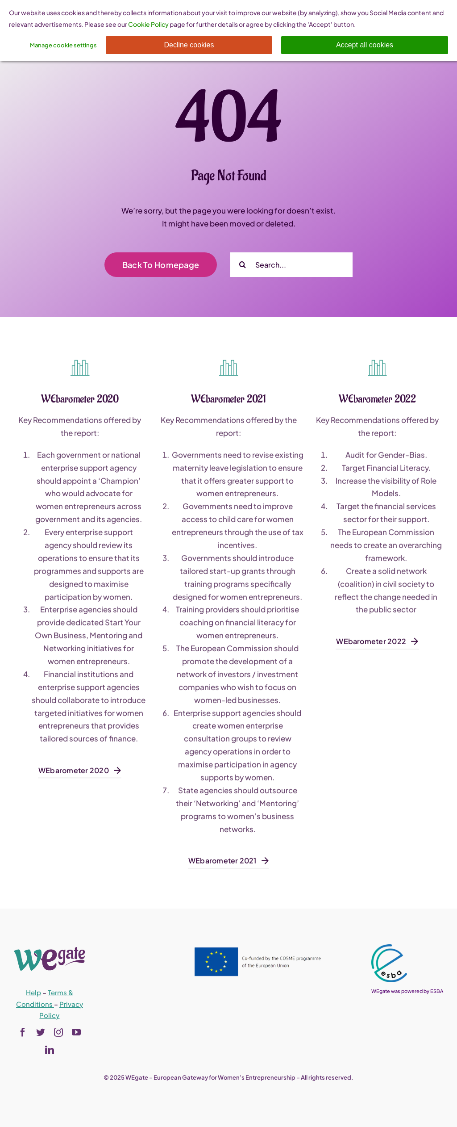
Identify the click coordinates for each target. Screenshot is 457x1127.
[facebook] (22, 1032)
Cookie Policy (148, 24)
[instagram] (58, 1032)
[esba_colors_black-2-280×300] (389, 948)
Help (33, 992)
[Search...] (291, 264)
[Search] (242, 264)
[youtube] (76, 1032)
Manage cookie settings (63, 45)
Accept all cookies (364, 45)
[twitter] (40, 1032)
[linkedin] (49, 1050)
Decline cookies (189, 45)
